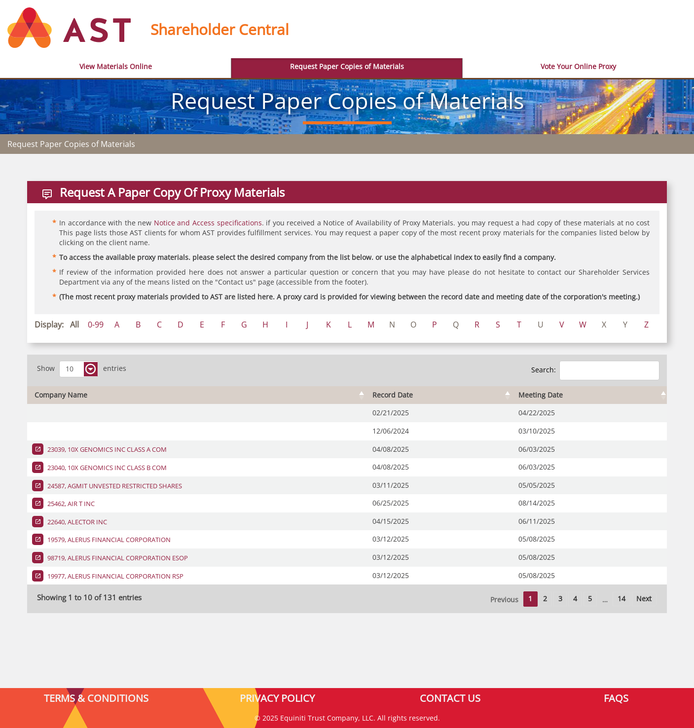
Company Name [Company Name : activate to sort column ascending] (61, 395)
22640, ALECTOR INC (76, 521)
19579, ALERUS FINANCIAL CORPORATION (108, 539)
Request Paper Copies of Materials (347, 66)
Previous (504, 599)
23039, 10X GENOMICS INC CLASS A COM (106, 449)
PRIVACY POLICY (277, 698)
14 (621, 598)
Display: (49, 324)
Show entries (81, 369)
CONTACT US (450, 698)
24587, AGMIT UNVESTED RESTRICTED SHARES (114, 485)
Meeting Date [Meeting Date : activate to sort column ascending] (540, 395)
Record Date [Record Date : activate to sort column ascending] (392, 395)
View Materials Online (115, 66)
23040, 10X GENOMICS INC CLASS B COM (106, 467)
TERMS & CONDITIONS (96, 698)
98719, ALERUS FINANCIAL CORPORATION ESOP (117, 557)
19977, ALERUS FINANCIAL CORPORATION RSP (114, 576)
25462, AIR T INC (70, 503)
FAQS (616, 698)
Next (644, 598)
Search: (595, 370)
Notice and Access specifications (208, 222)
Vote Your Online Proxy (578, 66)
